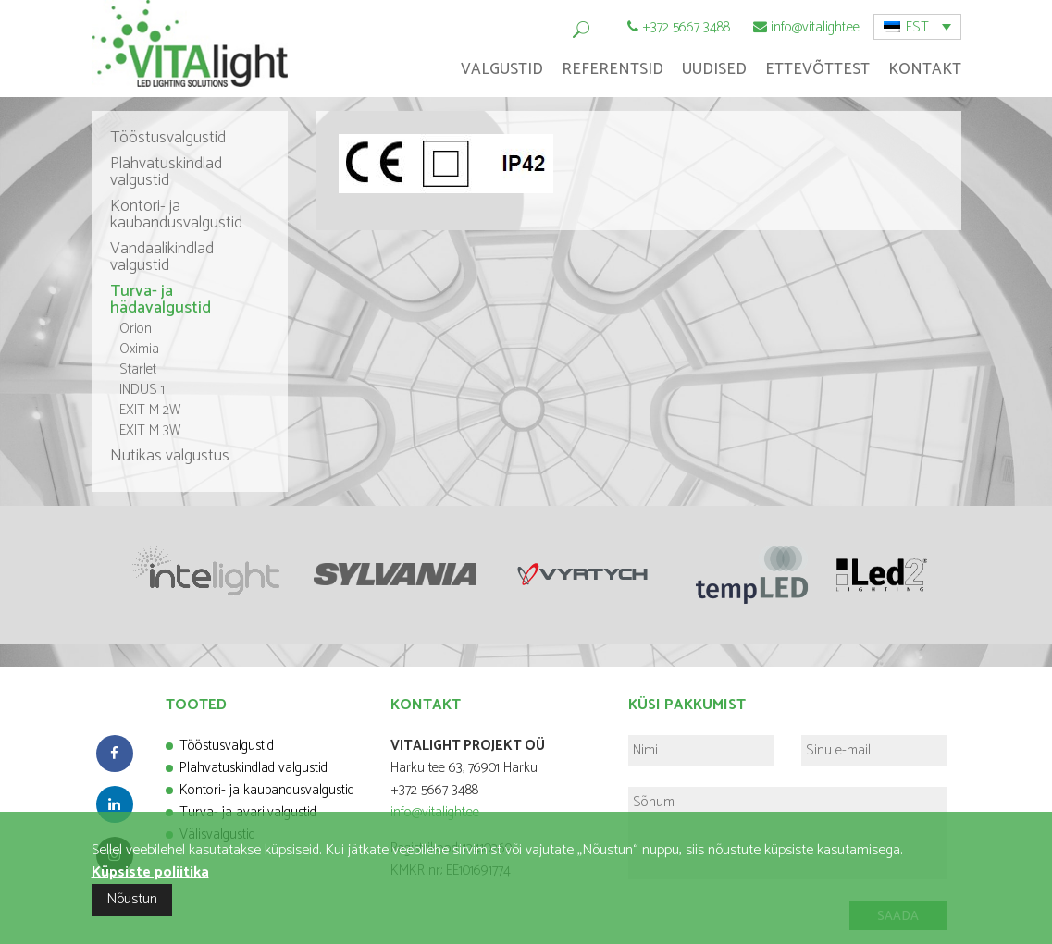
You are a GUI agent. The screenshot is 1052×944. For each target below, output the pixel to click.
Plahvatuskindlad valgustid (166, 172)
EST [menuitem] (917, 27)
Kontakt (924, 69)
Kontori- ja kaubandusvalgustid (176, 214)
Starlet (137, 369)
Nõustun (131, 899)
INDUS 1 (142, 389)
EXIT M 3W (149, 430)
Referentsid (612, 69)
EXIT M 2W (149, 410)
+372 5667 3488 (686, 27)
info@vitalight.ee (815, 27)
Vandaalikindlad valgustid (162, 257)
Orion (135, 328)
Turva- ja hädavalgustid (160, 299)
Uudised (714, 69)
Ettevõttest (817, 69)
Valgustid (502, 69)
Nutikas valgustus (169, 456)
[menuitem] (917, 27)
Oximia (139, 349)
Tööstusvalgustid (168, 138)
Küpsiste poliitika (150, 872)
